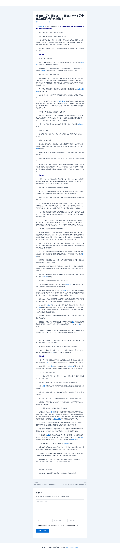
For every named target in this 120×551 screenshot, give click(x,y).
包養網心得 (68, 284)
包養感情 (66, 443)
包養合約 (44, 70)
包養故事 (80, 124)
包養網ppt (71, 366)
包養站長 (49, 305)
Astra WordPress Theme (71, 547)
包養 (64, 290)
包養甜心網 (41, 26)
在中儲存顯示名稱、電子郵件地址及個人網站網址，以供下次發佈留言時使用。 (58, 526)
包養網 (52, 366)
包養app (73, 439)
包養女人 (45, 277)
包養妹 (78, 324)
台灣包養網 (61, 101)
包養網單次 (57, 419)
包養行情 (44, 386)
